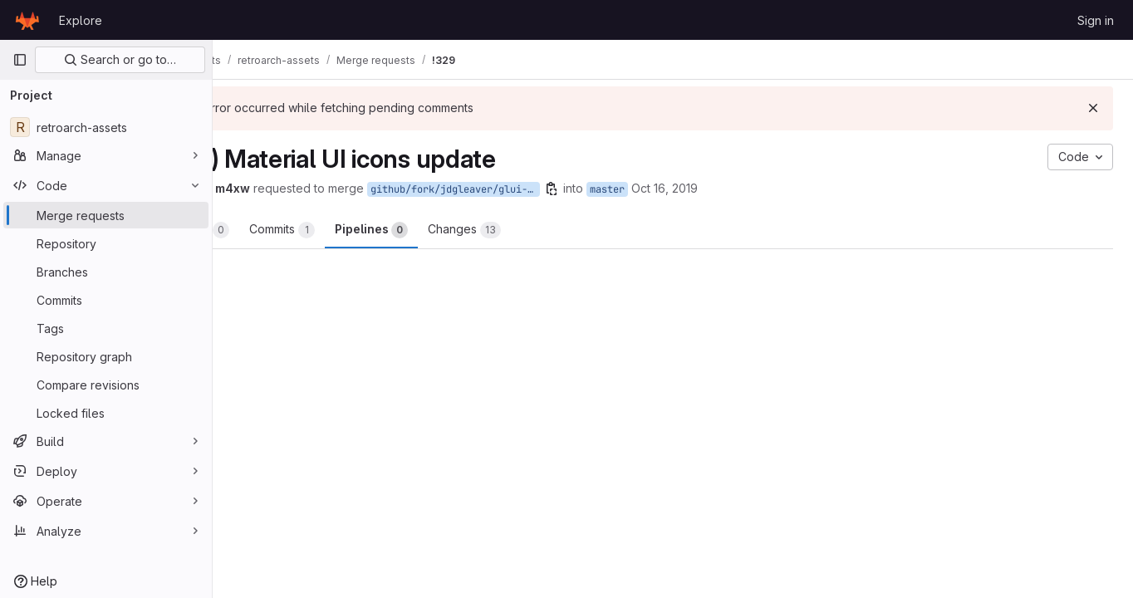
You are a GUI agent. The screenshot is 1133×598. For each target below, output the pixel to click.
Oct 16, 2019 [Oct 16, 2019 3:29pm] (751, 188)
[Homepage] (27, 20)
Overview (279, 230)
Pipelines (457, 230)
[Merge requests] (105, 215)
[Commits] (105, 300)
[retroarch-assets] (105, 127)
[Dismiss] (1093, 108)
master (693, 189)
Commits (368, 230)
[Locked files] (105, 412)
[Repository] (105, 243)
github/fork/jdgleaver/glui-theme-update (541, 189)
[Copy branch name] (638, 189)
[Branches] (105, 271)
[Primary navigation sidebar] (20, 60)
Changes (550, 230)
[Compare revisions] (105, 384)
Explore (80, 20)
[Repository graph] (105, 356)
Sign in (1095, 20)
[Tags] (105, 328)
